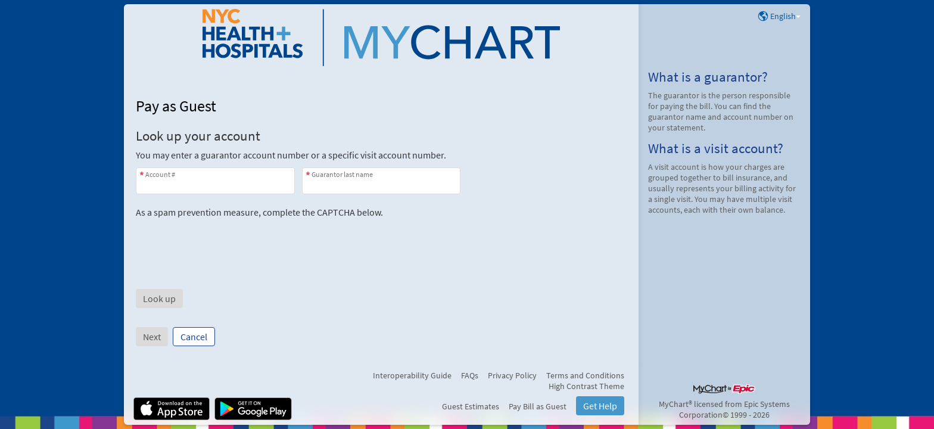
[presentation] (226, 241)
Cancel (193, 337)
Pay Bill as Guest (537, 406)
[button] (159, 298)
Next (152, 337)
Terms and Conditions (585, 375)
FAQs (469, 375)
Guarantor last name (342, 174)
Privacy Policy (512, 375)
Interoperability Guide (412, 375)
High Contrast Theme (586, 386)
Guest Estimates (470, 406)
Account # (160, 174)
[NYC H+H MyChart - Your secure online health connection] (381, 37)
